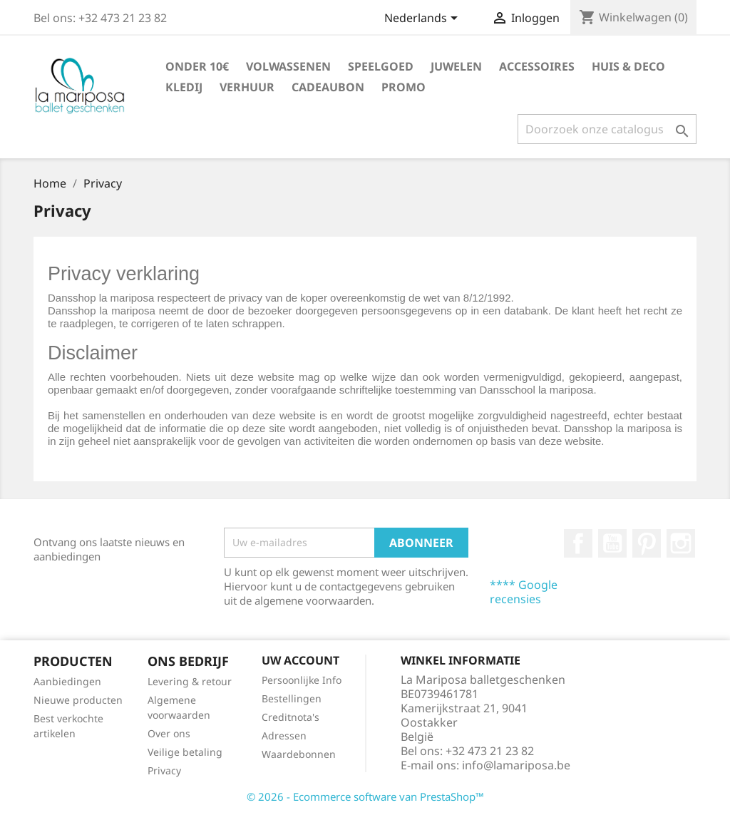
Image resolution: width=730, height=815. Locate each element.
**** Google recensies (523, 592)
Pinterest (646, 543)
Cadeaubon (328, 87)
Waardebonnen (299, 754)
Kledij (183, 87)
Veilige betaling (185, 752)
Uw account (300, 660)
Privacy (164, 770)
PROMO (403, 87)
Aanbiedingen (67, 681)
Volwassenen (288, 66)
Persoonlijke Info (301, 680)
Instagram (681, 543)
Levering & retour (190, 681)
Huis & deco (628, 66)
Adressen (284, 735)
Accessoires (537, 66)
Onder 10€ (197, 66)
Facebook (578, 543)
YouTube (612, 543)
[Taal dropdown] (423, 19)
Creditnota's (290, 717)
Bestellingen (292, 698)
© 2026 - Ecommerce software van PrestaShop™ (365, 796)
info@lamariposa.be (516, 765)
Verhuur (247, 87)
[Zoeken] (607, 129)
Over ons (169, 733)
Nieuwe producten (78, 700)
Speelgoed (380, 66)
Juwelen (456, 66)
